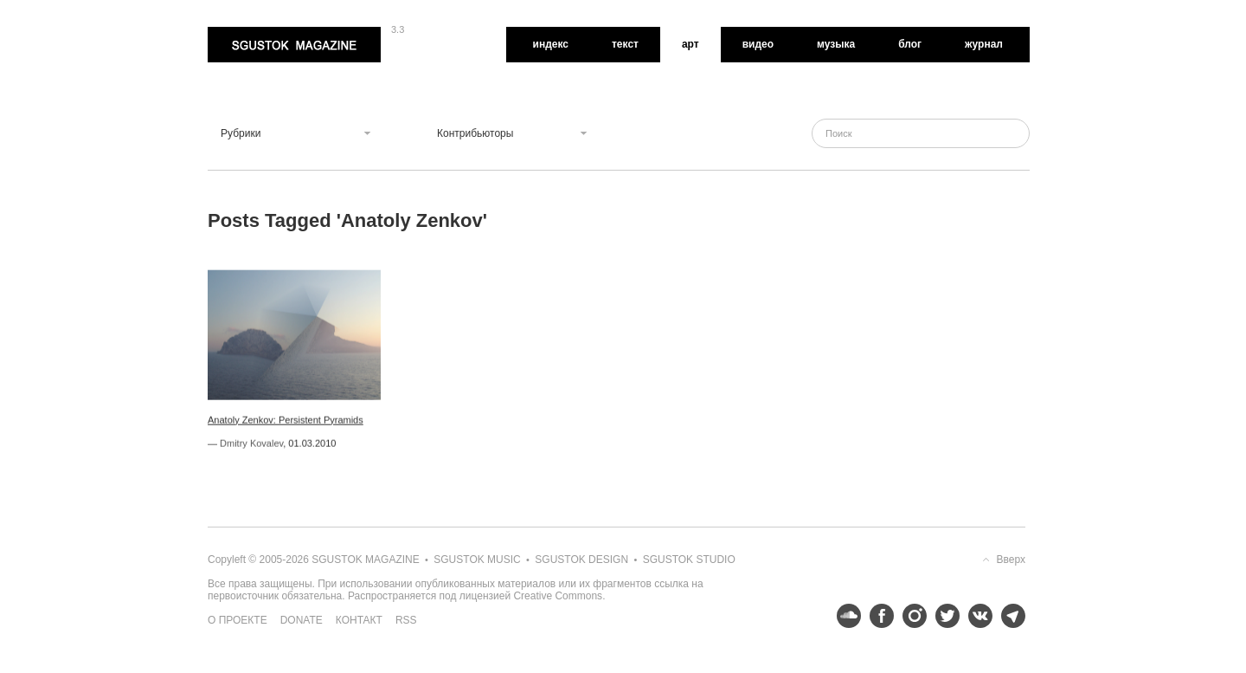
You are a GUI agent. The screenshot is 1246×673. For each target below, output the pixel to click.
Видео (758, 44)
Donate (301, 620)
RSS (406, 620)
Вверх (1011, 559)
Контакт (359, 620)
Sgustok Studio (689, 559)
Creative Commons (557, 596)
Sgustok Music (477, 559)
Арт (690, 44)
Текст (625, 44)
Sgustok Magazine (294, 44)
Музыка (836, 44)
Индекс (550, 44)
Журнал (984, 44)
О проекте (237, 620)
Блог (910, 44)
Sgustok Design (581, 559)
